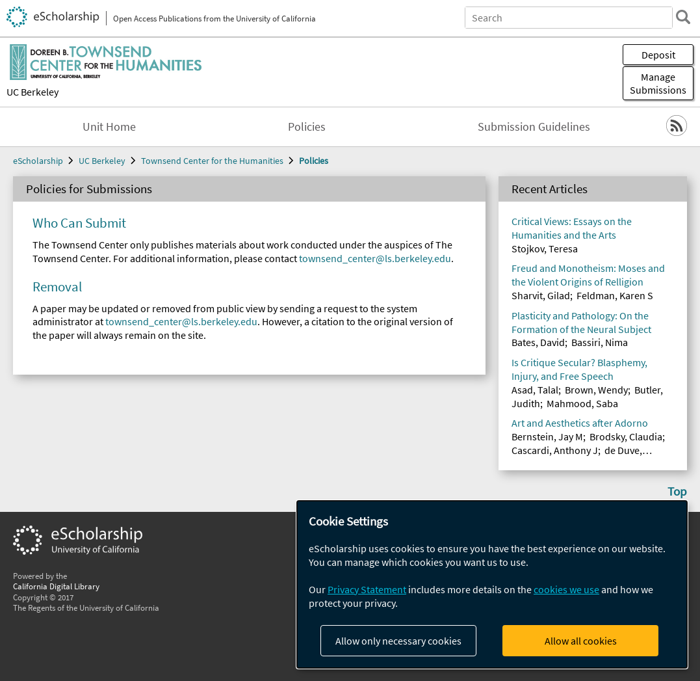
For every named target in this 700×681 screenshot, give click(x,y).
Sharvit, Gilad (541, 295)
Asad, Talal (535, 389)
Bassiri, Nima (599, 342)
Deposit (658, 54)
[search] (683, 17)
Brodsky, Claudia (626, 436)
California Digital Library (56, 586)
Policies (307, 127)
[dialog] (492, 584)
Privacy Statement (367, 589)
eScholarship (38, 161)
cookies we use (566, 589)
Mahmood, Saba (582, 403)
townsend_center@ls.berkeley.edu (375, 258)
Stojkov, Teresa (545, 248)
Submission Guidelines (534, 127)
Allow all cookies (581, 640)
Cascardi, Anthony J (555, 450)
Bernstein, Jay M (547, 436)
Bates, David (538, 342)
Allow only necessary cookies (398, 640)
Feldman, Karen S (615, 295)
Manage (658, 83)
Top (677, 491)
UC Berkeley (32, 91)
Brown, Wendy (596, 389)
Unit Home (109, 127)
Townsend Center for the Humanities (212, 161)
